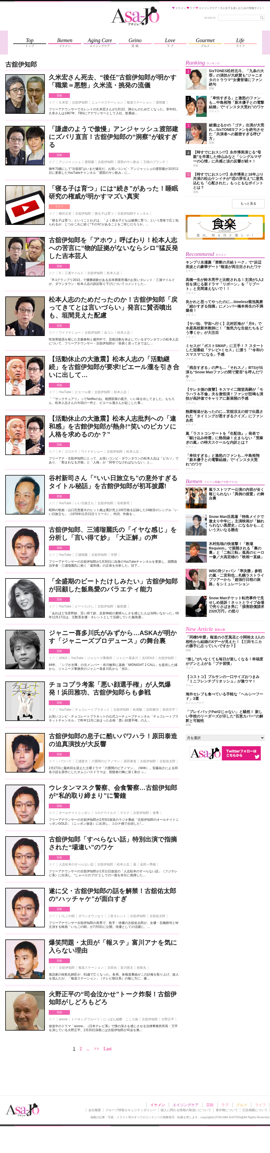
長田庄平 (168, 709)
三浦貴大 (81, 761)
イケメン (157, 1105)
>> (96, 1048)
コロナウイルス (105, 813)
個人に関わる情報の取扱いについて (186, 1110)
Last (107, 1048)
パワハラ (65, 761)
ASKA (63, 658)
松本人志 (113, 273)
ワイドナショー (70, 332)
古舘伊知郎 (80, 102)
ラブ (225, 1105)
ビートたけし (84, 606)
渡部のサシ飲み (128, 162)
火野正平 (167, 1019)
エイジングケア (186, 1105)
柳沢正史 (65, 213)
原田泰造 (130, 761)
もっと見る (248, 203)
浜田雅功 (152, 709)
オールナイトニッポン (74, 813)
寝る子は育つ (104, 213)
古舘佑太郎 (167, 761)
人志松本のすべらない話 (76, 864)
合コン (109, 332)
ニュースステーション (107, 102)
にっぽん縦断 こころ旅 (120, 1019)
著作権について (227, 1110)
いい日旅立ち (84, 503)
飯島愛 (122, 606)
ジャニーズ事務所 (99, 658)
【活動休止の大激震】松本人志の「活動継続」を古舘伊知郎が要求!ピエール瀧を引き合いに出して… (114, 366)
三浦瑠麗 (81, 555)
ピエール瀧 (83, 392)
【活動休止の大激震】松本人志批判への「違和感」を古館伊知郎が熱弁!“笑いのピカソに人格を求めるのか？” (112, 426)
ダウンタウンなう (91, 916)
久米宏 (63, 102)
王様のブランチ (154, 162)
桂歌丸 (141, 967)
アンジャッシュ (70, 162)
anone (63, 1019)
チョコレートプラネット (92, 709)
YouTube (65, 392)
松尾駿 (137, 709)
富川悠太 (126, 967)
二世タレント (116, 916)
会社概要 (94, 1110)
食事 (156, 813)
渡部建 (160, 102)
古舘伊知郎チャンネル (133, 213)
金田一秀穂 (148, 864)
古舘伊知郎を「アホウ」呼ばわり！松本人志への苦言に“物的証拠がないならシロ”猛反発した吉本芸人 (113, 247)
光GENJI (148, 658)
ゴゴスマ (71, 451)
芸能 (59, 95)
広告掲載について (255, 1110)
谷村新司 (123, 503)
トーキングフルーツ (85, 1019)
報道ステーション (139, 102)
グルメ (241, 1105)
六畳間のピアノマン (105, 761)
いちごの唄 (67, 916)
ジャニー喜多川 (127, 658)
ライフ (59, 206)
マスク (124, 813)
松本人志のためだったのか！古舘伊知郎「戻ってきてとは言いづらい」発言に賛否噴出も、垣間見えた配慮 (113, 307)
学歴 (114, 555)
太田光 (112, 967)
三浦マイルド (74, 273)
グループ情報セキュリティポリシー (130, 1110)
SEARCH (209, 17)
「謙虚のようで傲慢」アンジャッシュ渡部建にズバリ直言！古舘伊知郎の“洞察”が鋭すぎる (113, 136)
